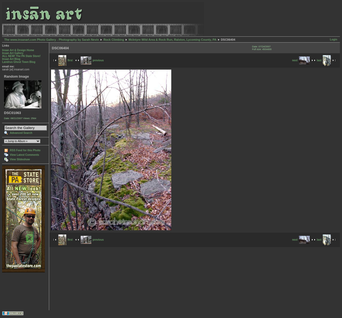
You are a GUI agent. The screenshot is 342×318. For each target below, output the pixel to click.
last (324, 60)
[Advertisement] (19, 291)
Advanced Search (21, 132)
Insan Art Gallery (13, 53)
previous (92, 60)
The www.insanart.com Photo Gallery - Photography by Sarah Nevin (51, 39)
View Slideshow (20, 159)
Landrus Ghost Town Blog (18, 61)
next (301, 60)
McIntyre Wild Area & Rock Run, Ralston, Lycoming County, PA (172, 39)
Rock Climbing (113, 39)
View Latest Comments (24, 154)
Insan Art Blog (11, 59)
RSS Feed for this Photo (25, 150)
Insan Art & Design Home (18, 50)
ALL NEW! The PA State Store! (21, 56)
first (65, 60)
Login (333, 39)
